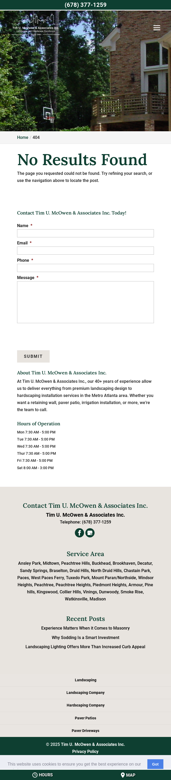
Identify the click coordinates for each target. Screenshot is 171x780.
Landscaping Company (85, 692)
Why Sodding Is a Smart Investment (85, 637)
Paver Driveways (85, 731)
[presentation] (42, 334)
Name (24, 225)
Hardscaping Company (86, 705)
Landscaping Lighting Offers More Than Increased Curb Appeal (85, 646)
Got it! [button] (155, 767)
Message (27, 277)
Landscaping (85, 680)
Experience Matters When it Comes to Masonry (85, 628)
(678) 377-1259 (86, 5)
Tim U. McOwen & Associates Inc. (93, 744)
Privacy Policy (85, 751)
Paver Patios (85, 718)
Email (24, 242)
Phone (25, 260)
